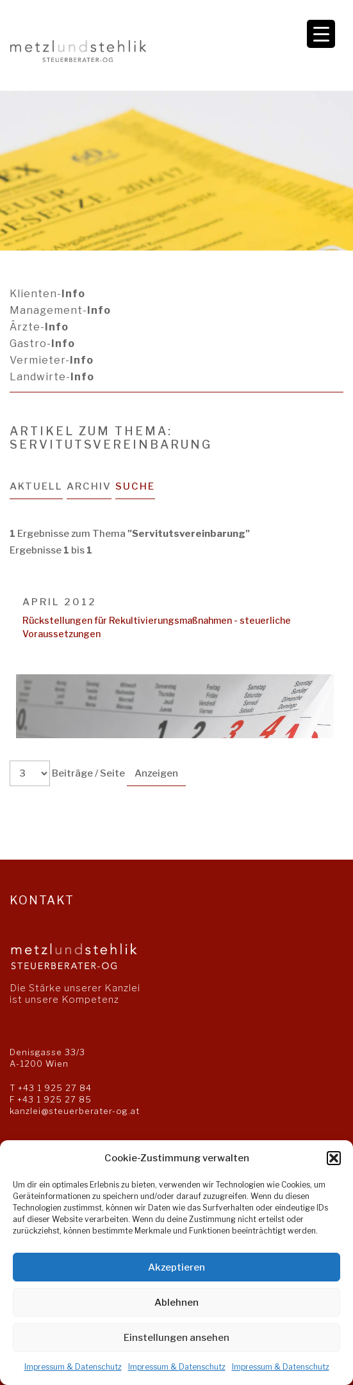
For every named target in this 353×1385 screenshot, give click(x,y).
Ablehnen (176, 1302)
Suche (135, 486)
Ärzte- (39, 327)
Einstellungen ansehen (176, 1337)
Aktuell (36, 486)
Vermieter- (52, 360)
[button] (333, 1158)
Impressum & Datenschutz (73, 1367)
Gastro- (42, 343)
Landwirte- (52, 377)
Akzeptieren (176, 1267)
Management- (60, 310)
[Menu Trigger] (321, 34)
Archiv (89, 486)
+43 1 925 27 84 (55, 1088)
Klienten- (47, 294)
